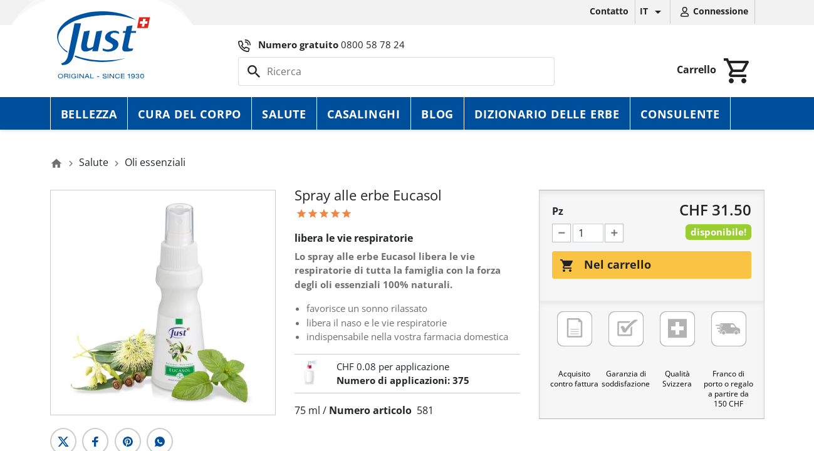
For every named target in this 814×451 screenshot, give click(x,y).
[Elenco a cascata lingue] (653, 12)
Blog (437, 114)
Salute (284, 114)
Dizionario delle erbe (547, 114)
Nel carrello (605, 265)
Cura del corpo (189, 114)
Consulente (680, 114)
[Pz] (588, 233)
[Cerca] (396, 71)
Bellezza (89, 114)
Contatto (609, 11)
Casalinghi (363, 114)
